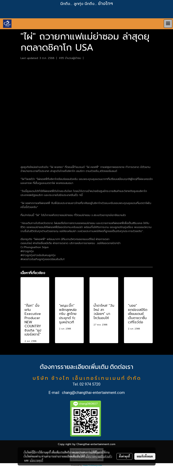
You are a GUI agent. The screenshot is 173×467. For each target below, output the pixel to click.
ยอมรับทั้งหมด (145, 456)
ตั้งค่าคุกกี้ (124, 456)
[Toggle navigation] (168, 23)
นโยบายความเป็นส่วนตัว (98, 456)
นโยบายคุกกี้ (36, 460)
